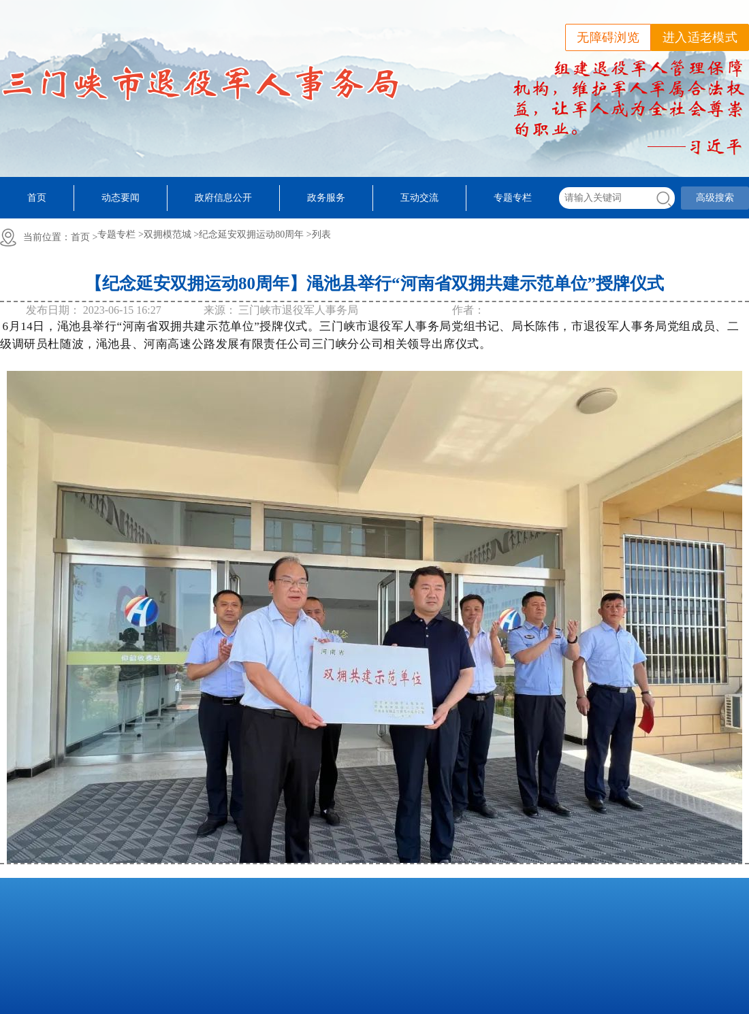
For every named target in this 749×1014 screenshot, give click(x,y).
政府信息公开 (223, 198)
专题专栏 (513, 198)
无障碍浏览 (608, 37)
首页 (36, 198)
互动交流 (419, 198)
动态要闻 (120, 198)
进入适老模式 (700, 37)
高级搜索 (715, 198)
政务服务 (326, 198)
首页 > (84, 237)
